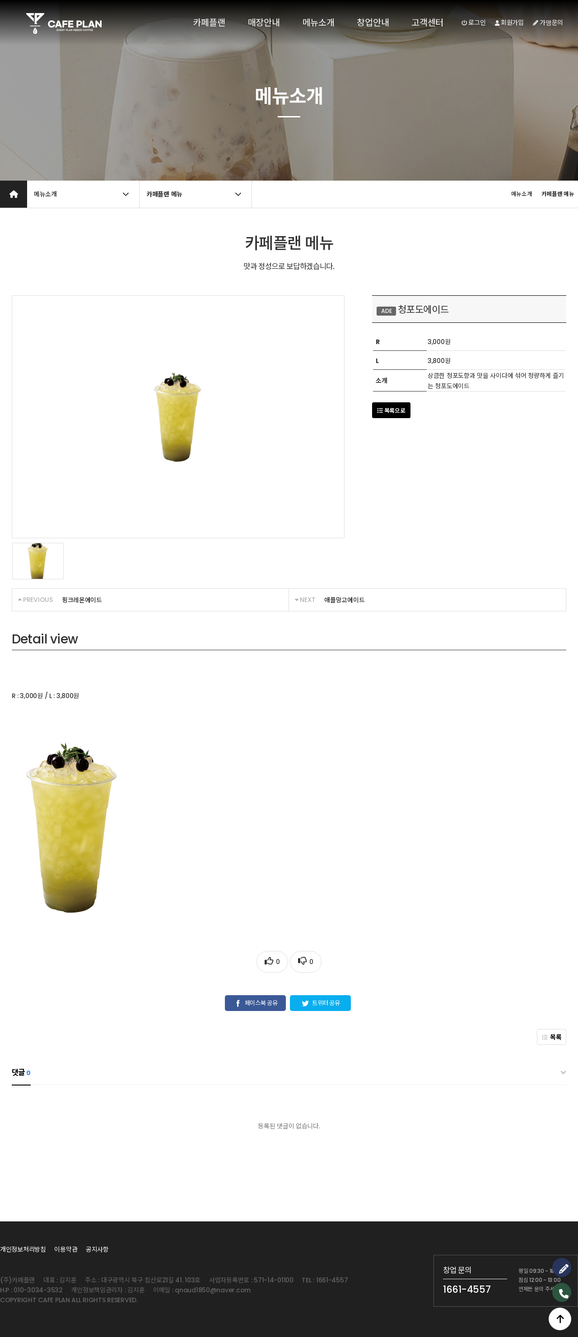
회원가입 (509, 22)
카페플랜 (209, 22)
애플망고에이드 (344, 600)
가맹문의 (548, 22)
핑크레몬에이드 (82, 600)
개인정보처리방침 (23, 1249)
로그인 (473, 22)
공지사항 (97, 1249)
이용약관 (65, 1249)
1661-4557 (466, 1289)
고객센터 (427, 22)
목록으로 (391, 411)
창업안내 (373, 22)
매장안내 (264, 22)
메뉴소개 (319, 22)
